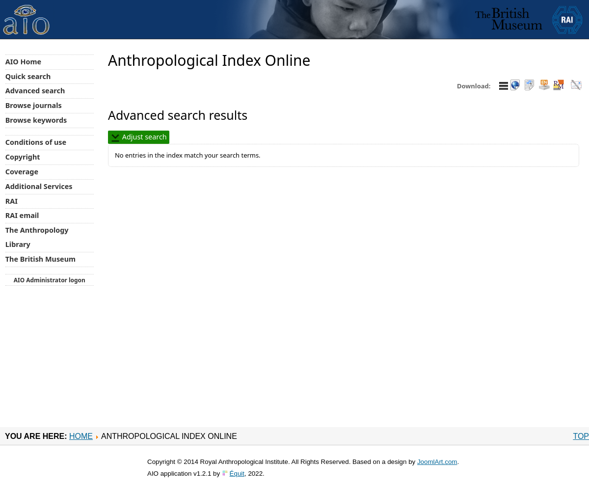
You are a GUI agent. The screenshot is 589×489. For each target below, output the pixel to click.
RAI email (22, 215)
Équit (237, 473)
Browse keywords (36, 120)
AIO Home (23, 61)
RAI (11, 201)
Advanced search (35, 90)
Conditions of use (35, 142)
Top (581, 436)
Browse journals (33, 105)
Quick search (28, 76)
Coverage (21, 171)
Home (81, 436)
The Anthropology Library (37, 237)
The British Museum (40, 259)
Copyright (22, 157)
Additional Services (39, 186)
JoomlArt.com (437, 461)
